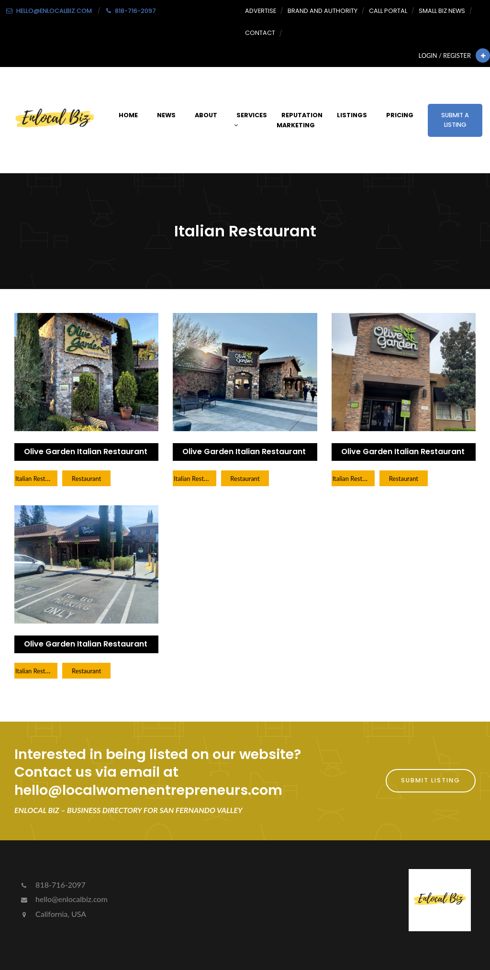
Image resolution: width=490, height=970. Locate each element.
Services (250, 120)
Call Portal (388, 11)
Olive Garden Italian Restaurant (85, 451)
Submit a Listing (455, 120)
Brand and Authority (322, 11)
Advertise (260, 11)
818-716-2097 (52, 884)
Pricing (399, 115)
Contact (260, 33)
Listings (352, 115)
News (166, 115)
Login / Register (445, 55)
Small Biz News (442, 11)
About (206, 115)
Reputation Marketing (300, 120)
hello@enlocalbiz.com (63, 898)
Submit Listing (430, 780)
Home (128, 115)
